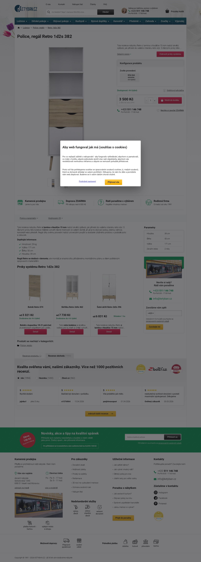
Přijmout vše (113, 182)
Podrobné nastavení (87, 181)
